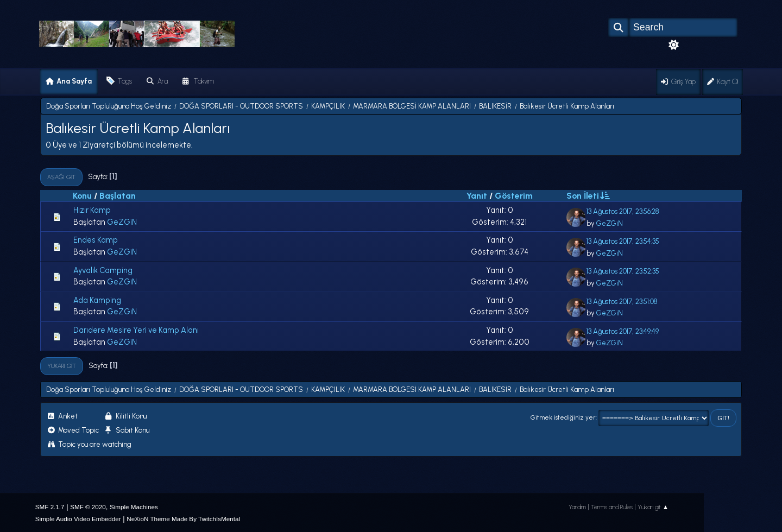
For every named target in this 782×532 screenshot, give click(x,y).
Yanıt (476, 196)
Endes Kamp (95, 240)
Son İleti (587, 195)
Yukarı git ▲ (653, 507)
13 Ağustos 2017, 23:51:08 (621, 301)
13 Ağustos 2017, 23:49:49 (622, 331)
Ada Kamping (97, 300)
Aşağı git (61, 177)
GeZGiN (122, 222)
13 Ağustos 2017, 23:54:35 (622, 241)
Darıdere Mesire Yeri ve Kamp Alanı (136, 330)
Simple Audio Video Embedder (78, 518)
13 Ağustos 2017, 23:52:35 (622, 271)
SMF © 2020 (88, 506)
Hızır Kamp (92, 210)
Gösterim (514, 196)
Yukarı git (61, 366)
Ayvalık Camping (103, 270)
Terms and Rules (612, 507)
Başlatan (117, 196)
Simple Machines (134, 506)
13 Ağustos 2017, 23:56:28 (622, 211)
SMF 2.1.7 (50, 506)
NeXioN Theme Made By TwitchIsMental (183, 518)
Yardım (577, 507)
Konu (82, 196)
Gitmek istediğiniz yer (563, 417)
